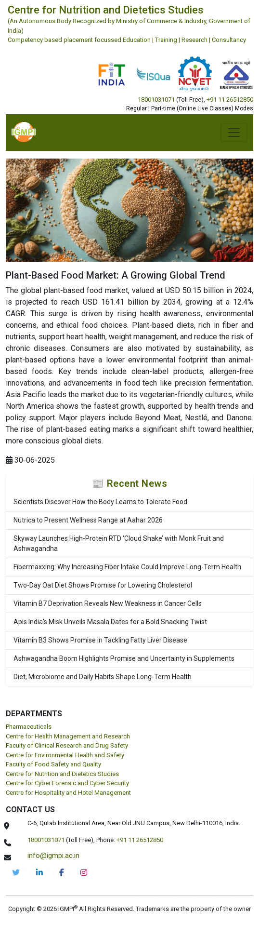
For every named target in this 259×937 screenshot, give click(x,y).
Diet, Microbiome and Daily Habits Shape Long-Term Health (102, 677)
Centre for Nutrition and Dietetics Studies (62, 773)
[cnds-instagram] (83, 872)
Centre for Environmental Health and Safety (65, 755)
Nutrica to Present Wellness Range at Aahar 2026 (88, 520)
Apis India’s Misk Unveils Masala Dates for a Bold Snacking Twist (110, 622)
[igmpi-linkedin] (39, 872)
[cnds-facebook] (61, 872)
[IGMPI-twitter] (16, 872)
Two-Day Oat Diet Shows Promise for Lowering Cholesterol (102, 585)
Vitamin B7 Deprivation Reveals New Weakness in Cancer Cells (107, 603)
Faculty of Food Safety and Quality (53, 764)
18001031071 (156, 99)
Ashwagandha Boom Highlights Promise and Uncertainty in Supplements (123, 658)
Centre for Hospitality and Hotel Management (68, 792)
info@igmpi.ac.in (53, 855)
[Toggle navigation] (233, 132)
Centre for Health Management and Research (68, 736)
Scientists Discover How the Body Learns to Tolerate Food (100, 502)
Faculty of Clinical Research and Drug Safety (67, 745)
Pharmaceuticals (29, 726)
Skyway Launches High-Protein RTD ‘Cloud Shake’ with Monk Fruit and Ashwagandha (118, 543)
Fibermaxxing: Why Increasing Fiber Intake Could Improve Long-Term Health (127, 567)
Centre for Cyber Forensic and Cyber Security (67, 783)
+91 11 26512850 (230, 99)
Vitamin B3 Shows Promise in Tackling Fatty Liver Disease (100, 640)
